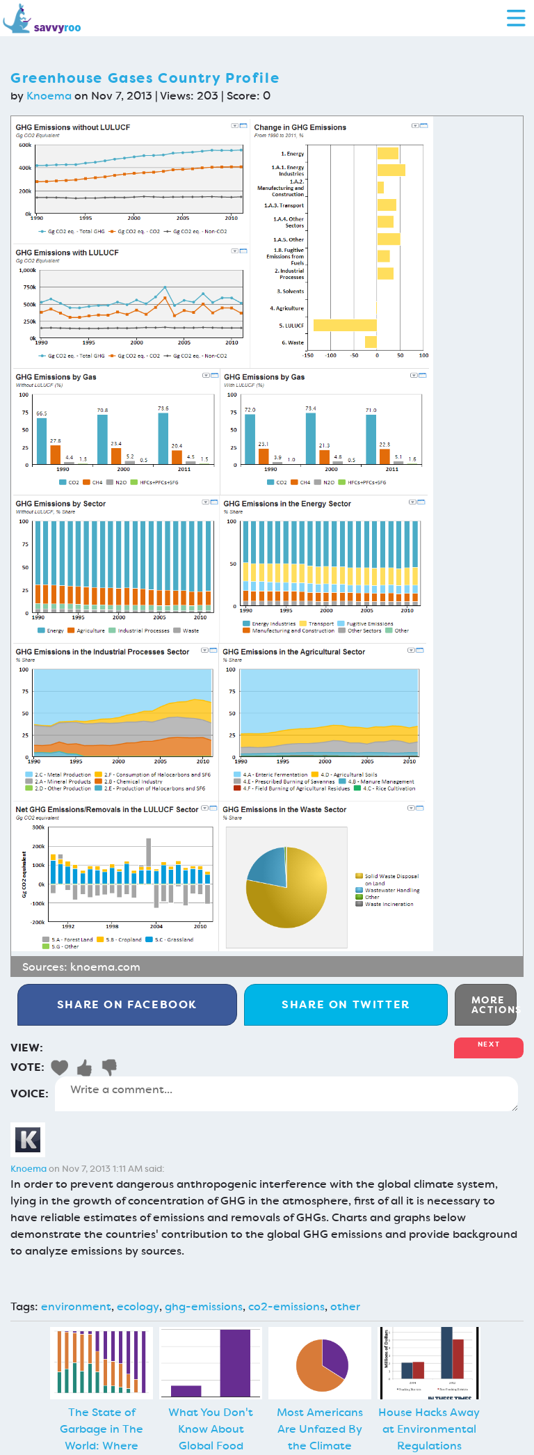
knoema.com (105, 967)
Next (489, 1044)
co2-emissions (286, 1306)
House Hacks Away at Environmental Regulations (429, 1429)
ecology (138, 1306)
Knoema (49, 95)
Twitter (346, 1004)
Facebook (127, 1004)
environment (76, 1306)
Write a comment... (286, 1093)
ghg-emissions (204, 1306)
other (345, 1306)
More (494, 1005)
